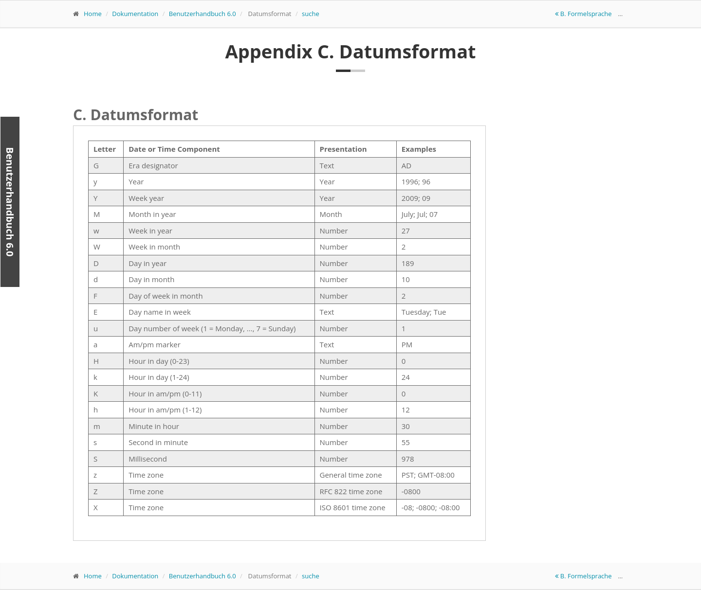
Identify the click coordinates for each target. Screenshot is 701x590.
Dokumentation (135, 13)
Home (93, 13)
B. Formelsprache (584, 13)
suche (310, 13)
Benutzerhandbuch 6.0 (202, 13)
